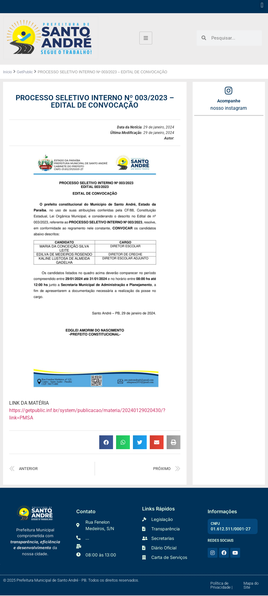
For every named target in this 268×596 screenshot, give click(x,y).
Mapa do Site (251, 586)
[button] (262, 5)
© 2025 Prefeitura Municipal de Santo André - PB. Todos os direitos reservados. (71, 581)
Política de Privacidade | (221, 586)
